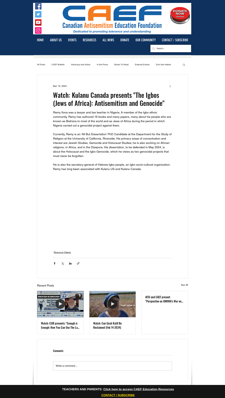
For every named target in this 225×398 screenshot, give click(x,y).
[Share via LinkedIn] (70, 263)
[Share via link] (78, 263)
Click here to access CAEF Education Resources (138, 389)
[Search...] (170, 48)
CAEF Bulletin (58, 64)
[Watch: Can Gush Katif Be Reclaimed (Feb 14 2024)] (112, 304)
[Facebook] (38, 6)
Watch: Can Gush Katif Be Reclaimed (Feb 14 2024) (107, 325)
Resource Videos (62, 252)
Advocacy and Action (80, 64)
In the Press (102, 64)
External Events (142, 64)
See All (184, 285)
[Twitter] (38, 14)
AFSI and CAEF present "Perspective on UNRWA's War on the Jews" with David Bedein (163, 299)
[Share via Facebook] (54, 263)
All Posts (41, 64)
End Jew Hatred (163, 64)
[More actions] (170, 86)
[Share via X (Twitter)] (62, 263)
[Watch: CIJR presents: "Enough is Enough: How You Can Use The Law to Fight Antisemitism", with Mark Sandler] (60, 304)
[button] (56, 40)
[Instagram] (38, 30)
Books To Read (121, 64)
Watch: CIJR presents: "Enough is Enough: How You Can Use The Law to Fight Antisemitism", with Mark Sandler (60, 325)
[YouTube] (38, 22)
